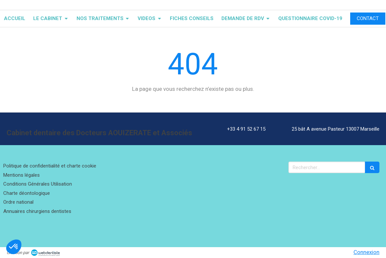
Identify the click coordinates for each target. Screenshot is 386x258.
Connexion (366, 252)
